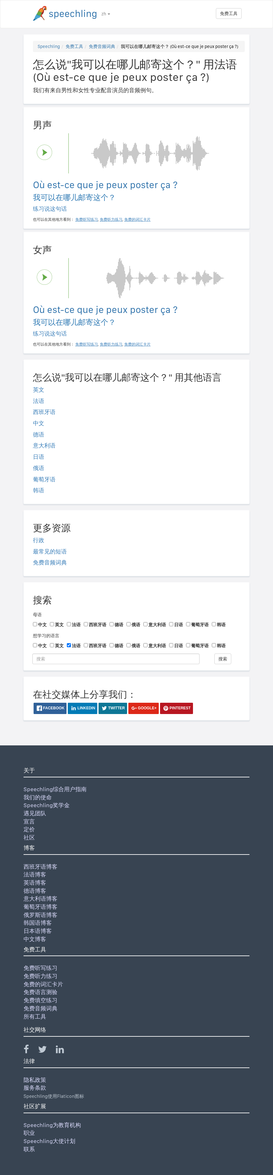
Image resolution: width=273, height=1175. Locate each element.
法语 (38, 401)
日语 (38, 456)
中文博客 (35, 939)
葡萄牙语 (44, 479)
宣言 (29, 821)
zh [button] (105, 13)
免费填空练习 (40, 1000)
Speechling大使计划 (49, 1141)
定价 (29, 829)
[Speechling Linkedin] (64, 1050)
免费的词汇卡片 (43, 984)
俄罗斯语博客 (40, 915)
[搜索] (116, 659)
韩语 (38, 490)
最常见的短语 (50, 551)
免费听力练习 (40, 976)
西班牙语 (44, 412)
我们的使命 (38, 797)
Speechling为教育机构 (52, 1125)
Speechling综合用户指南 (55, 789)
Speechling (49, 46)
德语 (38, 434)
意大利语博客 (40, 898)
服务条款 (35, 1087)
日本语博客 (38, 931)
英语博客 (35, 882)
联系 (29, 1149)
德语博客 (35, 890)
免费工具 (229, 13)
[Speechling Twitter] (46, 1050)
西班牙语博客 (40, 866)
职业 (29, 1133)
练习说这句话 (50, 208)
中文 (38, 423)
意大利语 (44, 445)
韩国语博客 (38, 922)
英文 (38, 389)
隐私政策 (35, 1080)
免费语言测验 (40, 992)
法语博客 (35, 874)
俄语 (38, 468)
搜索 (222, 658)
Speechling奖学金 (47, 805)
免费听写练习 (40, 968)
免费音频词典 (102, 46)
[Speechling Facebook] (30, 1050)
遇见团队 (35, 813)
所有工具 (35, 1016)
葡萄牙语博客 (40, 906)
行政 (38, 540)
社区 (29, 837)
